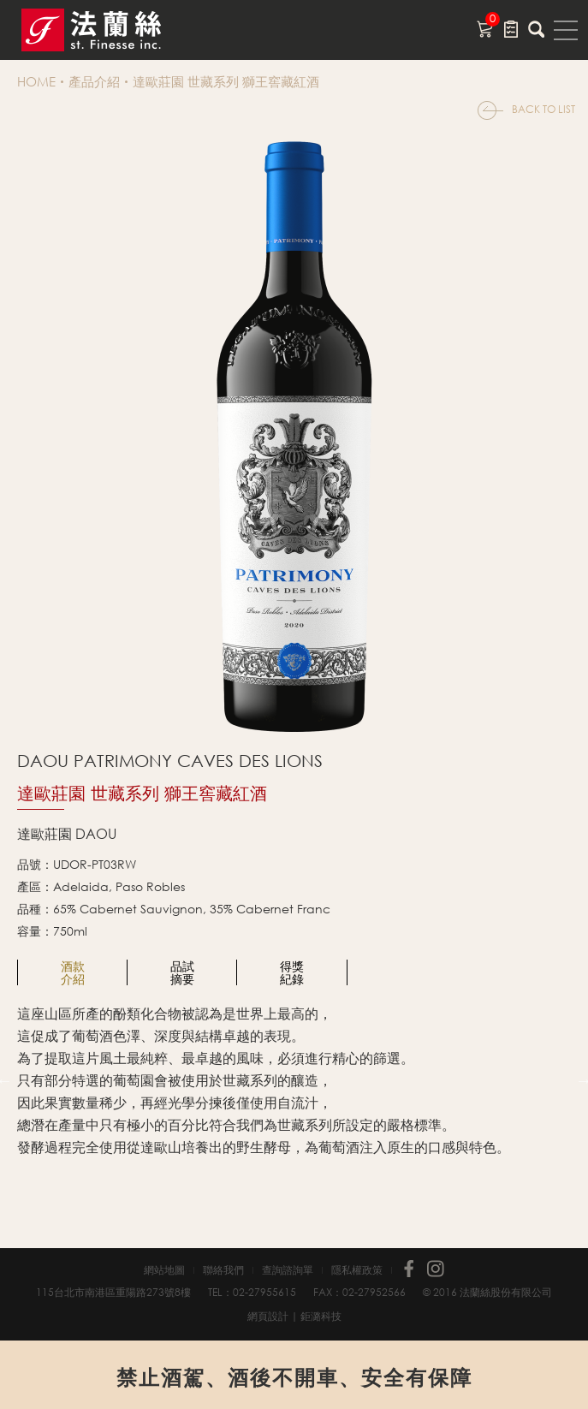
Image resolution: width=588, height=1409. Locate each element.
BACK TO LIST (543, 109)
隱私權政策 (357, 1270)
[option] (72, 972)
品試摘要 (182, 972)
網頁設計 (267, 1316)
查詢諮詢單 (287, 1270)
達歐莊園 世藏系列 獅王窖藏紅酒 (226, 81)
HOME (36, 81)
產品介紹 (94, 81)
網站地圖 (164, 1270)
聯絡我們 (223, 1270)
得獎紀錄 (292, 972)
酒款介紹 (73, 972)
